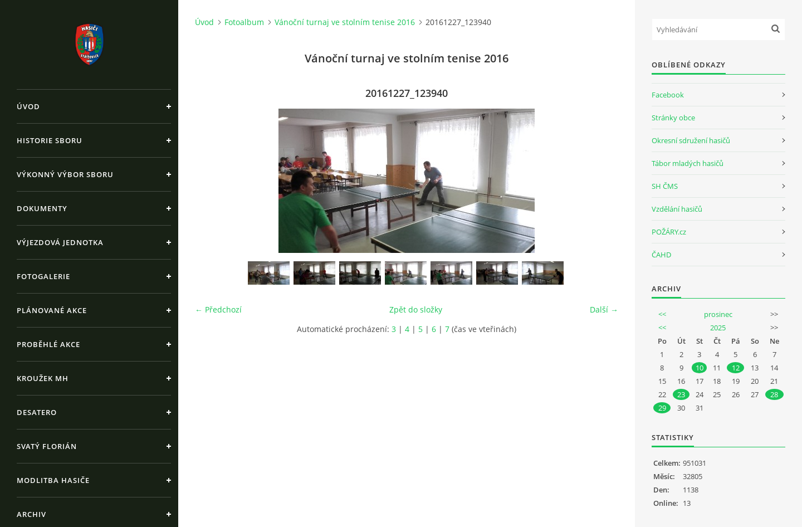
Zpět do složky (415, 309)
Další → (604, 309)
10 (699, 368)
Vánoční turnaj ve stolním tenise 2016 (345, 22)
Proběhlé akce (48, 344)
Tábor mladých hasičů (687, 163)
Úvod (28, 106)
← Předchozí (218, 309)
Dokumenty (42, 208)
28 (774, 394)
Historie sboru (49, 140)
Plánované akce (52, 310)
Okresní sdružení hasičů (691, 140)
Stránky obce (673, 118)
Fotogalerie (43, 276)
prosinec (718, 314)
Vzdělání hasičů (677, 209)
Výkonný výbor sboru (65, 174)
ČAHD (661, 255)
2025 (718, 328)
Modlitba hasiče (53, 480)
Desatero (37, 412)
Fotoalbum (244, 22)
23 (681, 394)
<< (662, 314)
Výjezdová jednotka (60, 242)
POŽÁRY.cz (669, 232)
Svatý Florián (47, 446)
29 (662, 408)
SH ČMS (665, 186)
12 (736, 368)
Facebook (668, 95)
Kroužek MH (43, 378)
